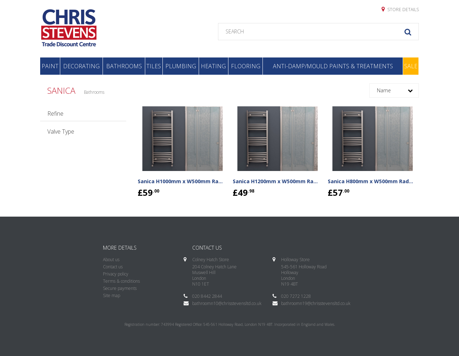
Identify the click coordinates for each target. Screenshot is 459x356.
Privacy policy (115, 274)
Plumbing (180, 66)
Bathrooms (124, 66)
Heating (213, 66)
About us (111, 259)
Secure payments (120, 288)
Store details (400, 9)
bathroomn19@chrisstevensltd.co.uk (315, 303)
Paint (50, 66)
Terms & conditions (121, 281)
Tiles (153, 66)
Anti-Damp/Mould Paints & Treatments (333, 66)
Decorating (81, 66)
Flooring (245, 66)
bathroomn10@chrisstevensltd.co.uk (226, 303)
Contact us (113, 267)
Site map (111, 295)
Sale (410, 66)
